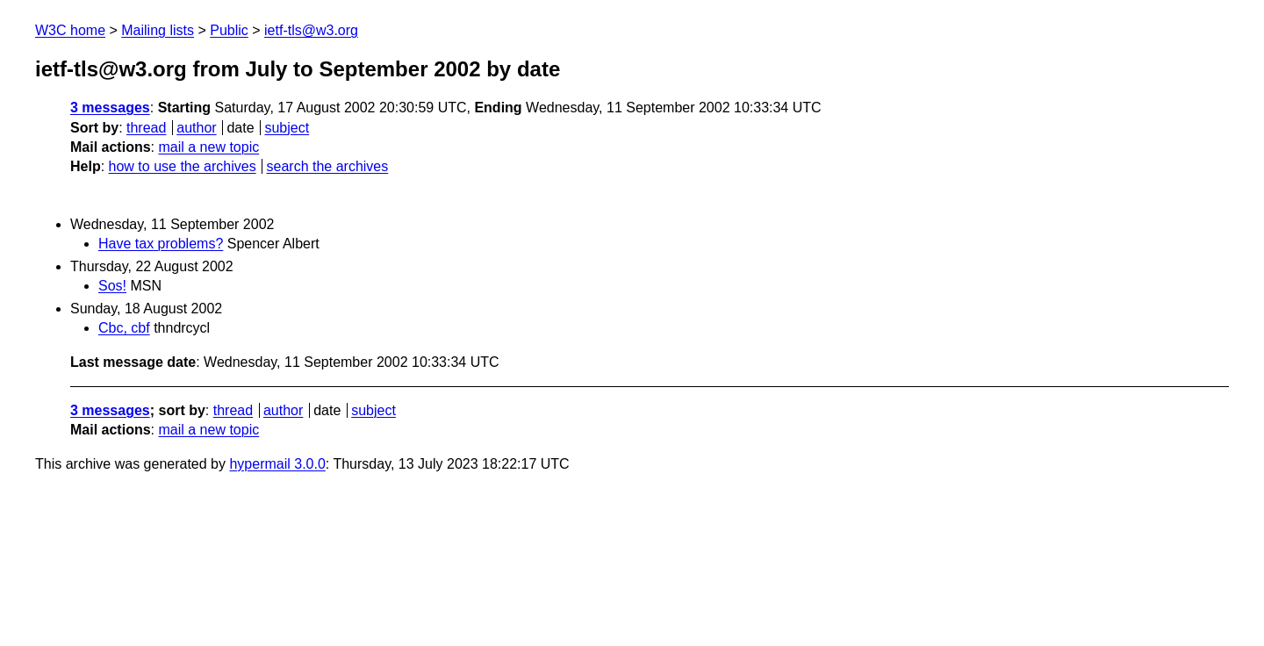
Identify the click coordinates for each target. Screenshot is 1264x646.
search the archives (328, 166)
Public (229, 30)
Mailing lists (157, 30)
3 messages (110, 107)
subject (286, 127)
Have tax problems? (160, 243)
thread (146, 127)
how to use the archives (182, 166)
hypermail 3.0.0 (277, 463)
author (196, 127)
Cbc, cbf (124, 327)
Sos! (112, 285)
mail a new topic (208, 147)
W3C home (70, 30)
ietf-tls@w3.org (311, 30)
